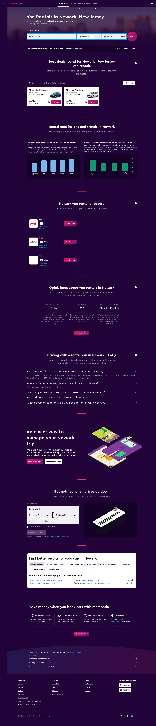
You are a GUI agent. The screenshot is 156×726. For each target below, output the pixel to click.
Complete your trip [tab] (38, 569)
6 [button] (64, 62)
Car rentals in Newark (80, 9)
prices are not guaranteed (73, 652)
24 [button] (48, 78)
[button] (3, 3)
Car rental (29, 9)
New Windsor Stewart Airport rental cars (96, 583)
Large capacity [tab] (126, 564)
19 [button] (59, 72)
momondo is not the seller (83, 658)
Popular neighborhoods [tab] (55, 564)
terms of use (54, 536)
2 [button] (43, 62)
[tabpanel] (82, 162)
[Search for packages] (3, 23)
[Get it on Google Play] (125, 685)
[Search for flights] (3, 10)
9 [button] (43, 67)
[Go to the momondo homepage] (15, 3)
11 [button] (53, 67)
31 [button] (48, 83)
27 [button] (64, 78)
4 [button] (53, 62)
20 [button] (64, 72)
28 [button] (69, 78)
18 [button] (53, 72)
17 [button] (48, 72)
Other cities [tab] (91, 564)
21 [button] (69, 72)
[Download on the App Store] (125, 690)
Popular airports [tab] (37, 564)
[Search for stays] (3, 14)
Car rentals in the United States (44, 9)
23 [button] (43, 78)
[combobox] (33, 30)
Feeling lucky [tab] (54, 569)
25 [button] (54, 78)
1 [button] (74, 57)
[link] (56, 102)
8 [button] (74, 62)
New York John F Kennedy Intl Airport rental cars (46, 580)
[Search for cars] (3, 19)
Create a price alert (117, 622)
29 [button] (74, 78)
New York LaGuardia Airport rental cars (43, 583)
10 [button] (48, 67)
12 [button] (59, 67)
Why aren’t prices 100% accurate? (83, 666)
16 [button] (43, 72)
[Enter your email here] (55, 521)
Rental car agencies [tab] (76, 564)
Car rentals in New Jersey (63, 9)
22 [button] (74, 72)
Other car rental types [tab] (108, 564)
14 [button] (69, 67)
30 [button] (43, 83)
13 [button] (64, 67)
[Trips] (3, 30)
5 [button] (58, 62)
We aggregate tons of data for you (83, 662)
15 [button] (74, 67)
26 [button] (59, 78)
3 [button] (48, 62)
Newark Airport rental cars (91, 580)
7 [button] (69, 62)
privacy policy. (65, 536)
